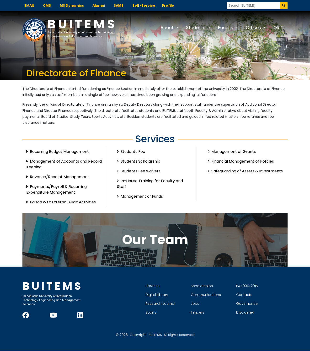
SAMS (118, 5)
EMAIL (29, 5)
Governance (264, 303)
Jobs (212, 303)
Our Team (155, 239)
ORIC (278, 28)
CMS (47, 5)
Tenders (214, 312)
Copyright (138, 335)
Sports (167, 312)
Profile (168, 5)
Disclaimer (262, 312)
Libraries (169, 285)
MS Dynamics (72, 5)
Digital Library (173, 294)
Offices (254, 28)
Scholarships (219, 285)
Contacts (261, 294)
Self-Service (143, 5)
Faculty (226, 28)
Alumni (98, 5)
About (167, 28)
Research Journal (177, 303)
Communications (223, 294)
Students (196, 28)
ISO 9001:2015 (264, 285)
